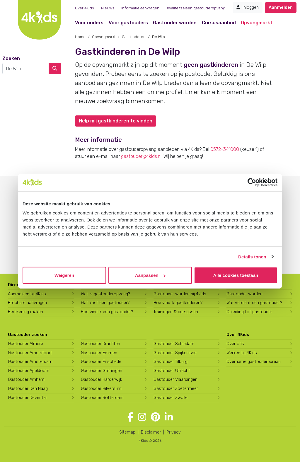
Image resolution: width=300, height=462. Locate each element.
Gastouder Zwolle (171, 397)
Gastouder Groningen (101, 370)
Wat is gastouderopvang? (105, 293)
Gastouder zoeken (27, 334)
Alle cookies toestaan (235, 275)
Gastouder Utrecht (172, 370)
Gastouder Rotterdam (102, 397)
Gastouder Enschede (101, 361)
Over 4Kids (84, 8)
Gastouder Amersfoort (30, 352)
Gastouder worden (175, 22)
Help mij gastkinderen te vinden (115, 121)
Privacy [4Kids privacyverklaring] (173, 432)
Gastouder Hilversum (101, 388)
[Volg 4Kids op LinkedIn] (169, 417)
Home (80, 37)
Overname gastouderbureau (253, 361)
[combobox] (25, 68)
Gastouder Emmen (99, 352)
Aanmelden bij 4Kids (27, 293)
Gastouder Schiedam (174, 343)
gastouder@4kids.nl (141, 156)
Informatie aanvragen (140, 8)
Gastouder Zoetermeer (176, 388)
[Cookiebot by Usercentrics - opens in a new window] (251, 182)
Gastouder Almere (25, 343)
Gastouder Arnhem (26, 379)
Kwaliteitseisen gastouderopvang (195, 8)
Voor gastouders (128, 22)
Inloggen (247, 7)
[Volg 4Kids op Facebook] (130, 417)
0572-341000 (224, 149)
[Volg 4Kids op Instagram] (142, 417)
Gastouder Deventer (27, 397)
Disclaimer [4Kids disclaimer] (151, 432)
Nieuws (107, 8)
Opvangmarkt (256, 22)
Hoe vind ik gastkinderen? (178, 302)
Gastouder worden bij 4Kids (180, 293)
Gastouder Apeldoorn (28, 370)
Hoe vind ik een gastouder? (107, 311)
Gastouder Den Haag (28, 388)
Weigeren (64, 275)
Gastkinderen (134, 37)
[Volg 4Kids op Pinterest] (155, 417)
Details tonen (252, 256)
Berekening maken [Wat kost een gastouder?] (25, 311)
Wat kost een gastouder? (105, 302)
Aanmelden (281, 7)
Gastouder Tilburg (171, 361)
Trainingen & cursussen (176, 311)
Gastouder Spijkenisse (175, 352)
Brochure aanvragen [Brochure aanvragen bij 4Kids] (27, 302)
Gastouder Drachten (100, 343)
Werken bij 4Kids (241, 352)
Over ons (235, 343)
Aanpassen (150, 275)
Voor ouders (89, 22)
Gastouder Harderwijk (101, 379)
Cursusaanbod (219, 22)
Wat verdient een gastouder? (254, 302)
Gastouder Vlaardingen (175, 379)
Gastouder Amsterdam (30, 361)
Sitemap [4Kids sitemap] (127, 432)
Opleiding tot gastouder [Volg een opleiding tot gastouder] (249, 311)
